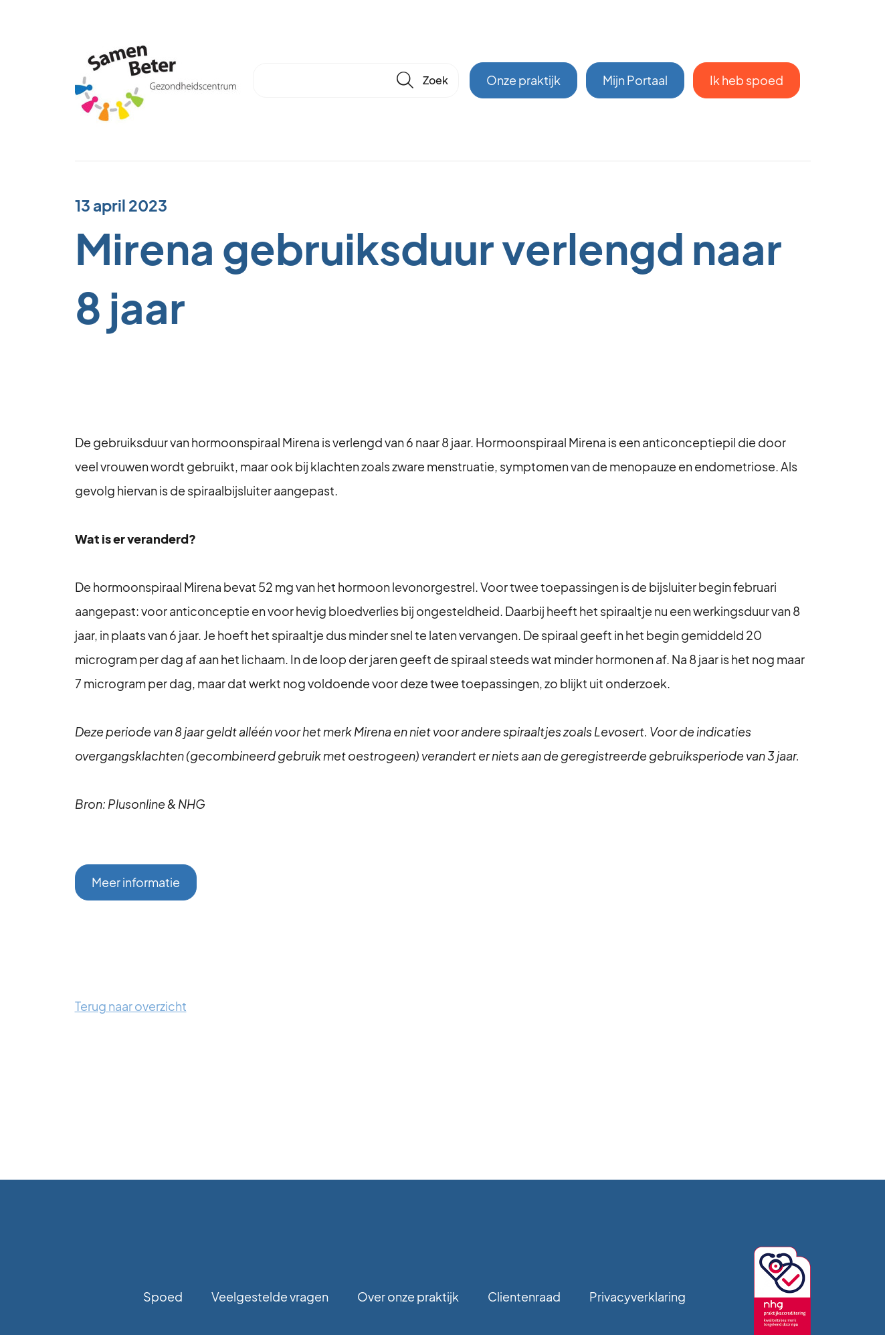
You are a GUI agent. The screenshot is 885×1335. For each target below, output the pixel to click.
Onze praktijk (523, 80)
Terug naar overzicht (131, 1006)
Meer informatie (136, 882)
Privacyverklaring (637, 1296)
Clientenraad (524, 1296)
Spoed (163, 1296)
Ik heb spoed (746, 80)
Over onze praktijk (408, 1296)
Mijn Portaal (635, 80)
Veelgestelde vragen (269, 1296)
